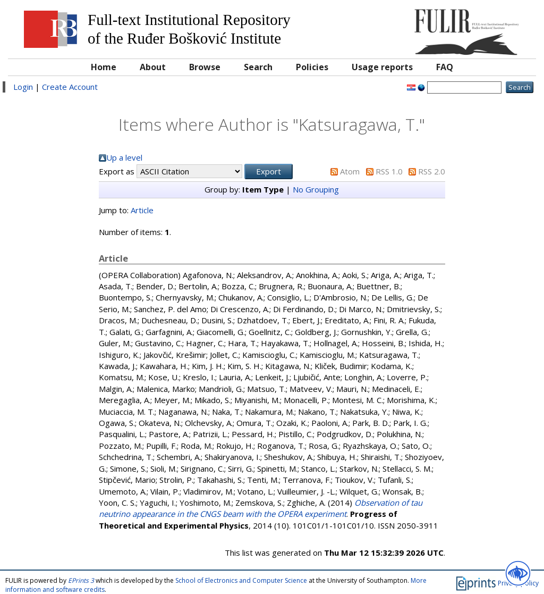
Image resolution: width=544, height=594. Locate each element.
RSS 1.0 (389, 171)
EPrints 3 (81, 580)
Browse (204, 67)
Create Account (70, 86)
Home (103, 67)
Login (23, 86)
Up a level (124, 157)
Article (142, 210)
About (153, 67)
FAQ (444, 67)
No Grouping (316, 189)
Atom (350, 171)
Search (258, 67)
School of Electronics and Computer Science (241, 580)
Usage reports (382, 67)
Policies (312, 67)
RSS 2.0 (431, 171)
